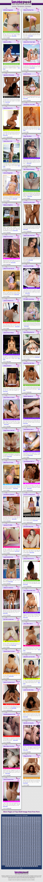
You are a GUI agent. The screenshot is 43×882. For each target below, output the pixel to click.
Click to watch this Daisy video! (31, 548)
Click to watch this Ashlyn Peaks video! (31, 158)
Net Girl (8, 328)
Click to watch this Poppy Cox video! (11, 258)
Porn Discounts (21, 6)
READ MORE (14, 35)
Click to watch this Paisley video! (31, 224)
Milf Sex (28, 457)
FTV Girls (28, 37)
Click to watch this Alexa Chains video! (11, 419)
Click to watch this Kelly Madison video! (31, 451)
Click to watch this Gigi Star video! (11, 97)
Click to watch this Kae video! (31, 580)
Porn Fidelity (29, 165)
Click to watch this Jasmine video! (11, 547)
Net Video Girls (29, 231)
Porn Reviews (28, 6)
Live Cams (14, 6)
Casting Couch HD (9, 137)
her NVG (14, 707)
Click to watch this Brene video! (31, 354)
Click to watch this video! (31, 288)
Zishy (7, 393)
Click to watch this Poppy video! (31, 778)
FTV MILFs (8, 37)
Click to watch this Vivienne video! (11, 673)
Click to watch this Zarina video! (31, 385)
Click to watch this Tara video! (31, 483)
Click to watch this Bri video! (11, 641)
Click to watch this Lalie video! (31, 711)
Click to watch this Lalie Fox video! (11, 322)
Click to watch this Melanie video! (31, 191)
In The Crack (29, 100)
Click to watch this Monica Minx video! (11, 130)
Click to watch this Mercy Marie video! (11, 768)
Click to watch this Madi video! (11, 484)
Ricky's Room (9, 361)
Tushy (28, 69)
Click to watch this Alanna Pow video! (11, 354)
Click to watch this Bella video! (11, 290)
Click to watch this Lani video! (31, 516)
